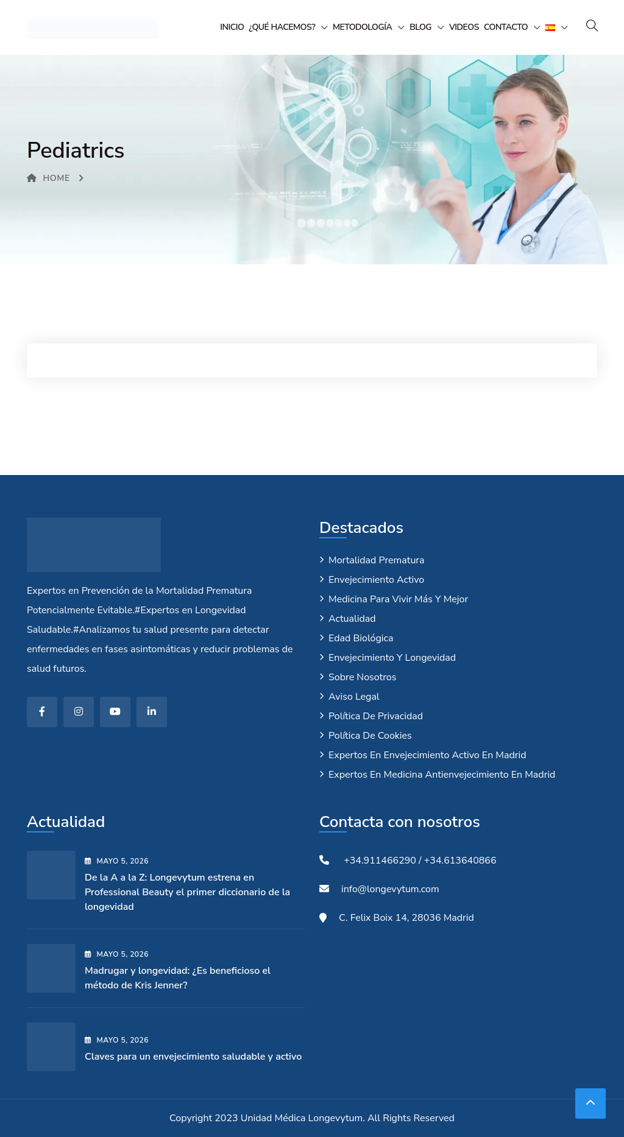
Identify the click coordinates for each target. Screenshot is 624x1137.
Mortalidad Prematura (376, 560)
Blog (420, 27)
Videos (464, 27)
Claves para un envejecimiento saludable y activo (193, 1056)
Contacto (506, 27)
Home (48, 178)
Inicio (232, 27)
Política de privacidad (375, 716)
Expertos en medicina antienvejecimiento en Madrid (441, 774)
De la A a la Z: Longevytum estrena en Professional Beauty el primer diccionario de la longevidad (187, 892)
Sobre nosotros (362, 677)
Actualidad (352, 618)
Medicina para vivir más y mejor (398, 599)
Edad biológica (360, 638)
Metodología (362, 27)
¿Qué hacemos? (282, 27)
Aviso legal (354, 696)
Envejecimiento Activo (376, 579)
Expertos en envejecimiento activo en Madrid (427, 755)
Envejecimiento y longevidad (392, 657)
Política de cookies (370, 735)
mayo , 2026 (117, 861)
